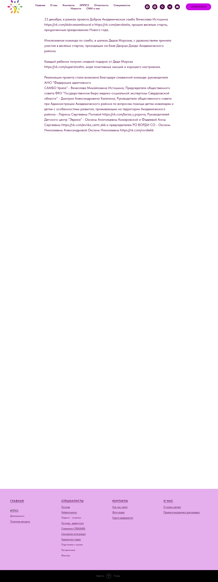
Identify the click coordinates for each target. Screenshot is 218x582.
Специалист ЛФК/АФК (73, 528)
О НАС (168, 500)
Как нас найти (120, 507)
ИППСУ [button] (84, 5)
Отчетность (101, 5)
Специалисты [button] (122, 5)
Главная (40, 5)
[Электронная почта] (177, 6)
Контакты (69, 5)
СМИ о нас (93, 8)
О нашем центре (172, 507)
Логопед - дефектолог (72, 523)
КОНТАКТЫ (120, 500)
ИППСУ (14, 510)
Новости (76, 8)
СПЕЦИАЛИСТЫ (72, 500)
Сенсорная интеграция (73, 533)
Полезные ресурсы (20, 521)
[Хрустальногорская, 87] (154, 6)
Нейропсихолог (69, 512)
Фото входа (118, 512)
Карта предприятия (122, 517)
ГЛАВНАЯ (17, 500)
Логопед (65, 507)
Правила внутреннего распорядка (182, 512)
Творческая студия (71, 539)
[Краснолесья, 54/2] (147, 6)
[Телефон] (162, 6)
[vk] (169, 6)
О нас (54, 5)
